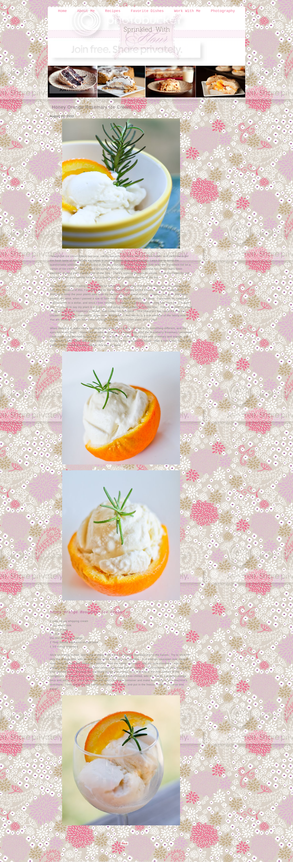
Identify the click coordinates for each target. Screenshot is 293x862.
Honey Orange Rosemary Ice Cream (91, 107)
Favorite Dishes (147, 11)
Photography (223, 11)
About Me (86, 11)
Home (62, 11)
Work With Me (187, 11)
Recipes (112, 11)
